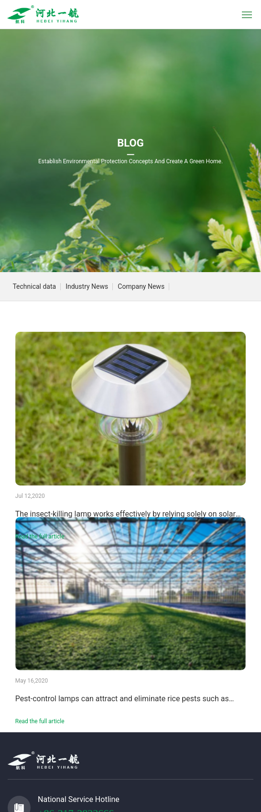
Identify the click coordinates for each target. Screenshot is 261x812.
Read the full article (40, 536)
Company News (141, 286)
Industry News (86, 286)
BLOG (130, 143)
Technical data (34, 286)
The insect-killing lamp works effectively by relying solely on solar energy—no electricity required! (125, 517)
